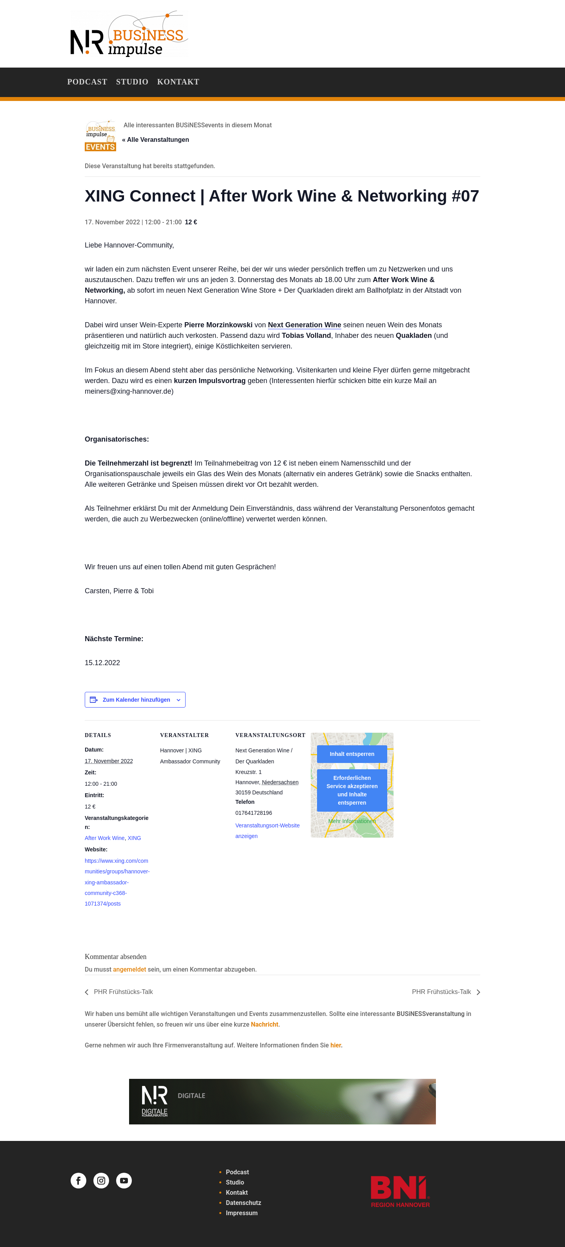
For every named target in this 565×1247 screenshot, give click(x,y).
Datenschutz (243, 1203)
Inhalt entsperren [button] (352, 754)
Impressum (242, 1213)
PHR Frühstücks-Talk (122, 991)
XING (134, 838)
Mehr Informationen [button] (352, 821)
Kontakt (178, 82)
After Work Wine (105, 838)
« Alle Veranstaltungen (155, 139)
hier (335, 1045)
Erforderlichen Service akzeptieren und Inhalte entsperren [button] (352, 790)
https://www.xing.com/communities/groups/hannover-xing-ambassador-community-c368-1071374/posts (117, 882)
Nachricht (264, 1024)
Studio (132, 82)
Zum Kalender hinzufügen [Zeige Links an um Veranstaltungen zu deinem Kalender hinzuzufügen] (136, 700)
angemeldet (129, 969)
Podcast (87, 82)
